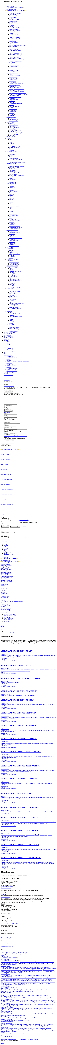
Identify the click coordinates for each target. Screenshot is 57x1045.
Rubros (8, 317)
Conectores (12, 242)
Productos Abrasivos (11, 62)
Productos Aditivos (14, 34)
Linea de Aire (12, 17)
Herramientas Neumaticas (15, 15)
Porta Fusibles (12, 239)
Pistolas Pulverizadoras (15, 228)
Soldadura (11, 115)
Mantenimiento (13, 293)
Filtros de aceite (13, 174)
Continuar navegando (9, 440)
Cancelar (3, 910)
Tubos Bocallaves (13, 78)
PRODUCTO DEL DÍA (9, 332)
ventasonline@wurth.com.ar (7, 952)
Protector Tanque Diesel (15, 172)
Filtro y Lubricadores (14, 254)
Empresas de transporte (15, 308)
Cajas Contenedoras (14, 147)
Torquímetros (12, 81)
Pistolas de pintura (13, 215)
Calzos (11, 199)
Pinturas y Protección (14, 47)
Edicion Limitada (13, 29)
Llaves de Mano (13, 77)
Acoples (11, 250)
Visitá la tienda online (6, 888)
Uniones (11, 252)
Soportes (11, 150)
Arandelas (11, 194)
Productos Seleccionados (12, 267)
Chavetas (11, 196)
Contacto (6, 373)
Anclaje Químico (13, 119)
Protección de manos (14, 262)
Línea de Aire (10, 247)
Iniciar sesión (4, 886)
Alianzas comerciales (12, 371)
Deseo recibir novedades (11, 433)
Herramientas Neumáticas (13, 206)
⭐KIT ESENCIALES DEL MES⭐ (15, 7)
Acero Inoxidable (13, 307)
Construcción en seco (14, 305)
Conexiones (12, 234)
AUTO (11, 320)
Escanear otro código (15, 526)
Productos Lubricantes (14, 38)
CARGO (11, 321)
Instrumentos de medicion (15, 103)
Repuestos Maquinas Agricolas (16, 166)
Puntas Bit (11, 113)
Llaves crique (12, 219)
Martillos (11, 222)
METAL (11, 323)
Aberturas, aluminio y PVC (15, 291)
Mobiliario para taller (12, 151)
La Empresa (6, 347)
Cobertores (12, 176)
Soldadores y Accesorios (15, 50)
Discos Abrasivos (13, 69)
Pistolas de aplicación (14, 85)
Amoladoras (12, 210)
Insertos (11, 203)
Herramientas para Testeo (15, 238)
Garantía (9, 360)
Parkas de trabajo (13, 331)
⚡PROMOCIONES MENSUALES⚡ (16, 10)
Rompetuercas (12, 114)
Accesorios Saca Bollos (15, 313)
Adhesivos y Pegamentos (15, 35)
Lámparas (11, 235)
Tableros (11, 156)
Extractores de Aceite (14, 226)
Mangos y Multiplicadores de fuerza (18, 94)
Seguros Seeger (13, 191)
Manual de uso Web (11, 369)
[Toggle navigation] (1, 528)
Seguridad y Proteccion (15, 30)
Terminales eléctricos (14, 232)
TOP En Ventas (10, 288)
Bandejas (11, 143)
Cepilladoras (12, 223)
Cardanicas (12, 101)
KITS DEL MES (7, 335)
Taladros (11, 216)
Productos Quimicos (14, 23)
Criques (11, 142)
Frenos (11, 258)
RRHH (5, 352)
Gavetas (11, 160)
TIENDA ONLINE (8, 375)
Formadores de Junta (14, 42)
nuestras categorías (23, 520)
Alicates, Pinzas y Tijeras (15, 87)
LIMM (2, 1043)
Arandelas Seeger (13, 200)
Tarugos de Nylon (13, 121)
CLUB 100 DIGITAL (9, 337)
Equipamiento (10, 138)
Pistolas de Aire (13, 109)
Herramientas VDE (14, 246)
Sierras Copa (12, 129)
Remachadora (12, 224)
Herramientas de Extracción (16, 83)
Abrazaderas (12, 187)
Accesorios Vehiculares (15, 27)
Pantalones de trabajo (14, 327)
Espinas (11, 202)
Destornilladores (13, 79)
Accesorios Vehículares (12, 163)
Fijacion (11, 278)
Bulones (11, 204)
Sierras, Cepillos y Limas (15, 86)
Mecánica (11, 300)
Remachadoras (12, 82)
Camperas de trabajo (14, 329)
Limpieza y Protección (14, 146)
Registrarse (10, 886)
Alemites (11, 198)
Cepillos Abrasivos (13, 70)
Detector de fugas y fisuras (15, 61)
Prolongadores (12, 110)
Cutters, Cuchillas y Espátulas (16, 91)
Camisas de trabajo (14, 328)
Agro (10, 301)
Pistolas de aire (13, 214)
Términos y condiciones (12, 368)
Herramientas (12, 14)
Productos (6, 5)
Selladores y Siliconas (14, 37)
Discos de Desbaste (14, 65)
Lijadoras (11, 212)
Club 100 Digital (11, 372)
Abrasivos (11, 26)
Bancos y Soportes (13, 158)
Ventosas (11, 315)
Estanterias (12, 154)
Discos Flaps (12, 67)
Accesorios (12, 98)
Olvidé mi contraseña (9, 386)
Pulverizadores (13, 111)
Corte (10, 218)
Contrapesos (12, 170)
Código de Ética (10, 364)
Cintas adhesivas (13, 43)
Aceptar (8, 910)
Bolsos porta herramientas (15, 159)
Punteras (11, 244)
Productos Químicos (11, 31)
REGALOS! (6, 339)
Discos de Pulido (13, 71)
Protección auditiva (14, 264)
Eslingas (11, 178)
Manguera (11, 255)
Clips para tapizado (14, 167)
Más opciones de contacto (20, 952)
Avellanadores (12, 131)
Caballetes (11, 145)
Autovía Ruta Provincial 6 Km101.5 (9, 923)
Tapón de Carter (13, 168)
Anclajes (11, 272)
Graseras (11, 102)
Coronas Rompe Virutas (15, 130)
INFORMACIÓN (8, 355)
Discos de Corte (13, 126)
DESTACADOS (10, 6)
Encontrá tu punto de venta (29, 938)
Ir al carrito (23, 526)
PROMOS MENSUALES (10, 333)
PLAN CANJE (13, 18)
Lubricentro (12, 297)
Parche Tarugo (12, 182)
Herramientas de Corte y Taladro (17, 133)
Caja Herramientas (13, 99)
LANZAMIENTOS (11, 9)
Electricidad (12, 275)
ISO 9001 (9, 367)
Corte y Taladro (13, 22)
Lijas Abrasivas (13, 66)
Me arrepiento (28, 953)
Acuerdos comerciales (14, 309)
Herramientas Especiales (15, 97)
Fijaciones (11, 25)
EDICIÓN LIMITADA (12, 137)
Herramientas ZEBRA (14, 75)
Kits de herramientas (14, 95)
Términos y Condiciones (6, 953)
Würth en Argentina (11, 351)
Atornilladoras (12, 208)
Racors (11, 251)
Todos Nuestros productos (19, 953)
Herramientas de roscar (14, 90)
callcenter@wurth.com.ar (7, 946)
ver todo (11, 11)
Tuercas (11, 192)
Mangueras (12, 180)
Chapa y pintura (13, 296)
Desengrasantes (13, 39)
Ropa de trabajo (10, 324)
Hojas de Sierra (13, 135)
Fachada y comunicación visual (16, 303)
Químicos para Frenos (14, 57)
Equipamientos (13, 21)
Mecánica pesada (13, 304)
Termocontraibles (13, 240)
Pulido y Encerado (13, 49)
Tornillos (11, 186)
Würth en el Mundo (11, 349)
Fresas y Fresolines (14, 127)
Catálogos (6, 345)
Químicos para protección (15, 54)
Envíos (8, 359)
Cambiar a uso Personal (9, 436)
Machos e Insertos (13, 134)
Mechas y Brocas (13, 125)
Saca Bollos (12, 286)
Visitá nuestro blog (5, 938)
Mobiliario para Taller (14, 19)
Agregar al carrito (5, 526)
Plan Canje (9, 363)
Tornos (11, 211)
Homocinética (12, 179)
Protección (12, 148)
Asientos (11, 141)
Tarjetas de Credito (14, 357)
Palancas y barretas (14, 106)
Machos (11, 107)
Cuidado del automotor (14, 51)
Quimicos (11, 284)
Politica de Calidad (11, 365)
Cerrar (2, 903)
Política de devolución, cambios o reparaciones (18, 361)
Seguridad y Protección (12, 259)
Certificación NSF (13, 46)
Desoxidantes (12, 41)
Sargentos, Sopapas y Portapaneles (17, 93)
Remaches (11, 190)
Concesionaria (12, 299)
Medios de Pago (10, 356)
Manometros (12, 256)
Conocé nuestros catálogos (16, 938)
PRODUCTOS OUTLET (12, 266)
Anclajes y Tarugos (11, 117)
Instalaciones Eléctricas (12, 230)
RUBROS (6, 340)
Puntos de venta (10, 348)
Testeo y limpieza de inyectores (16, 53)
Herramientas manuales (12, 73)
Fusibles (11, 236)
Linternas (11, 105)
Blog (5, 353)
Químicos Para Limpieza (15, 58)
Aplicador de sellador (14, 220)
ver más (2, 955)
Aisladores (12, 243)
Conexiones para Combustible (16, 175)
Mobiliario (12, 283)
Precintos (11, 188)
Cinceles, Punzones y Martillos (16, 89)
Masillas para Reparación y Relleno (17, 45)
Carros (11, 155)
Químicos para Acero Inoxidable (17, 59)
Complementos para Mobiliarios (17, 162)
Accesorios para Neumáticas (16, 227)
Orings (11, 195)
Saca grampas (12, 171)
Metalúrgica (12, 292)
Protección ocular (13, 263)
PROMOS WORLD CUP (15, 13)
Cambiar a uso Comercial (21, 436)
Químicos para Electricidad (15, 55)
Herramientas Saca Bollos (15, 316)
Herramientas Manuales (15, 279)
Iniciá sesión (6, 380)
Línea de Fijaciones (11, 183)
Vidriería (11, 295)
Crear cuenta (7, 412)
